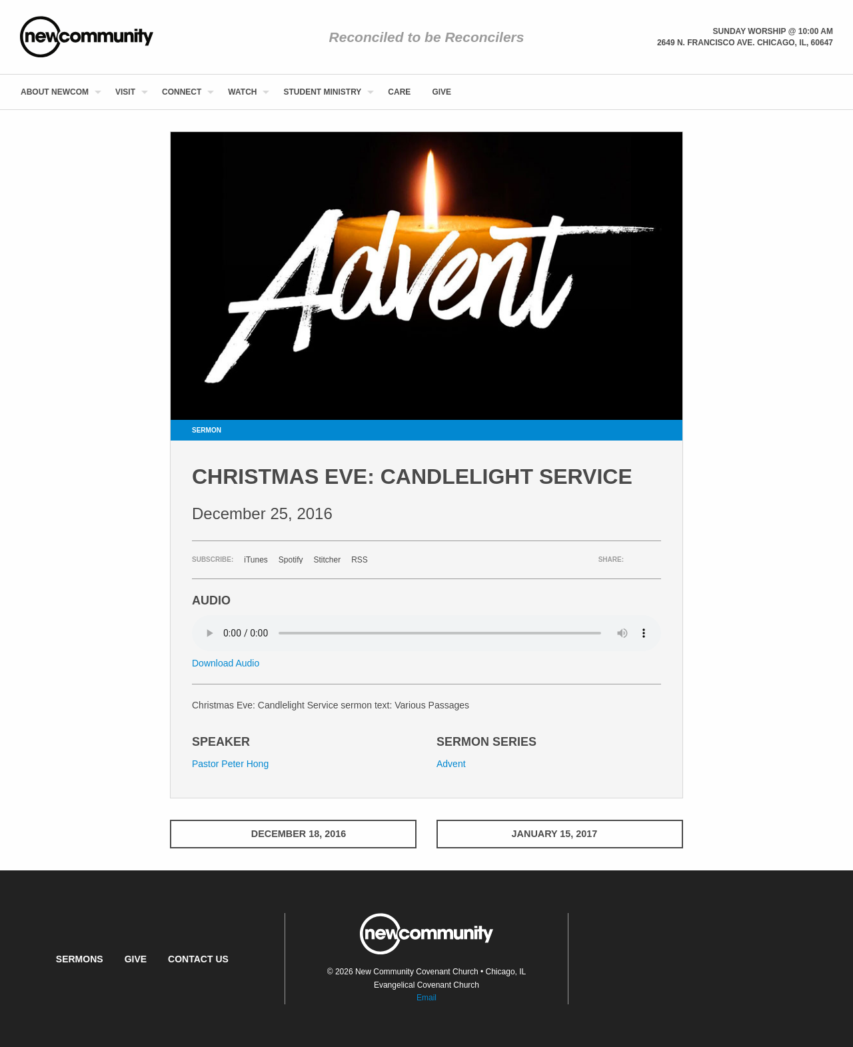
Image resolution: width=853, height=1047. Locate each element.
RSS (359, 560)
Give (441, 92)
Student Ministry (322, 92)
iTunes (256, 560)
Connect (181, 92)
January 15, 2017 (560, 833)
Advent (451, 763)
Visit (125, 92)
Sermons (79, 959)
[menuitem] (57, 92)
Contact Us (198, 959)
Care (399, 92)
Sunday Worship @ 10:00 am (773, 31)
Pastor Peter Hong (230, 763)
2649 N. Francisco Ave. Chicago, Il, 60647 (745, 42)
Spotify (291, 560)
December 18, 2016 (293, 833)
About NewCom (55, 92)
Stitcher (327, 560)
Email (426, 997)
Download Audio (225, 663)
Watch (242, 92)
